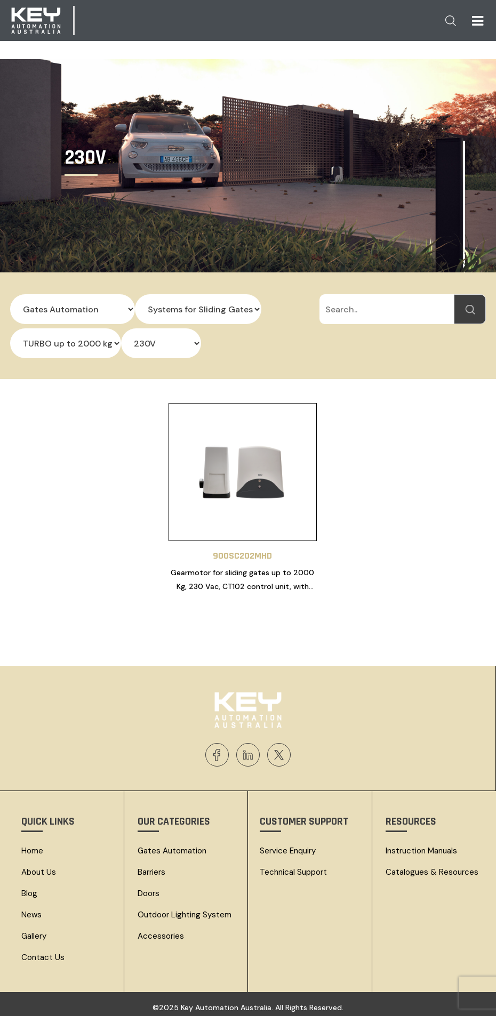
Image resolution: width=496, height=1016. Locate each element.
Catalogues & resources (432, 867)
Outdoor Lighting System (184, 910)
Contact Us (43, 952)
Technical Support (293, 867)
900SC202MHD (242, 551)
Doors (148, 888)
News (31, 910)
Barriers (151, 867)
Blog (29, 888)
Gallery (33, 931)
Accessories (161, 931)
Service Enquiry (288, 846)
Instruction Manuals (421, 846)
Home (32, 846)
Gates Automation (172, 846)
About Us (38, 867)
